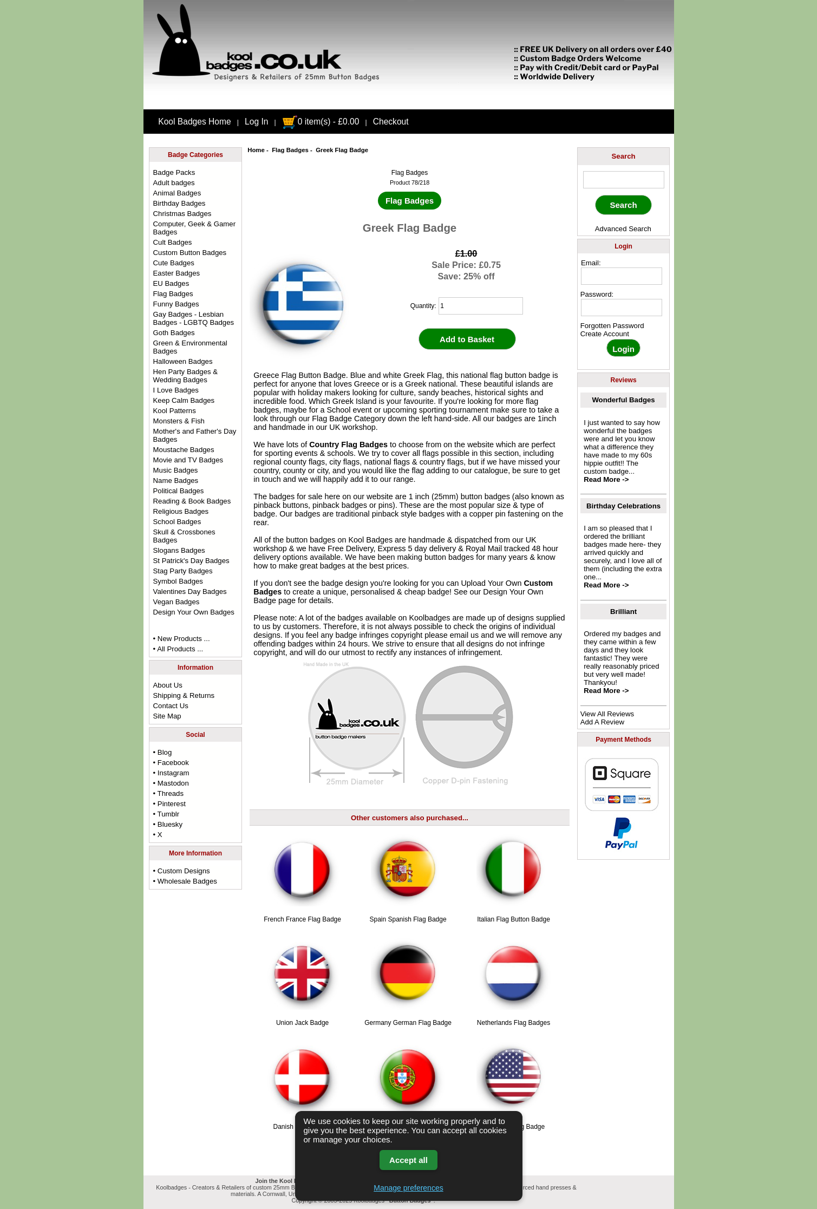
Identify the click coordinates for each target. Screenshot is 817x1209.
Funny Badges (176, 304)
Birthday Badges (179, 203)
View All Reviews (607, 714)
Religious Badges (181, 511)
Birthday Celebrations (623, 506)
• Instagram (171, 773)
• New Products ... (181, 639)
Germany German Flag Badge (408, 1023)
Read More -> (606, 479)
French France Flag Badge (302, 919)
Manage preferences (408, 1188)
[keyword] (623, 179)
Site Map (167, 716)
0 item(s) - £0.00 (321, 121)
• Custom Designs (181, 871)
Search (624, 156)
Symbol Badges (178, 581)
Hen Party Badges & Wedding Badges (185, 376)
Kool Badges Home (194, 121)
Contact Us (170, 706)
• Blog (162, 752)
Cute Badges (173, 263)
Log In (256, 121)
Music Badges (175, 470)
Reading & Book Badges (192, 501)
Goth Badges (174, 333)
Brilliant (623, 611)
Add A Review (602, 722)
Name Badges (176, 480)
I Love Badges (176, 390)
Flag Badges (290, 150)
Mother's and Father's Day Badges (195, 435)
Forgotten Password (612, 326)
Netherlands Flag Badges (513, 1023)
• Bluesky (167, 824)
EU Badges (171, 283)
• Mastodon (171, 783)
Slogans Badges (179, 550)
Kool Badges (371, 539)
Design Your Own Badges (193, 612)
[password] (621, 307)
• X (157, 835)
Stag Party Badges (183, 571)
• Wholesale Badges (185, 881)
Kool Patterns (174, 411)
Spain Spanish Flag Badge (407, 919)
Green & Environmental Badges (190, 347)
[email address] (621, 276)
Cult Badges (172, 242)
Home (256, 150)
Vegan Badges (176, 602)
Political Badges (178, 491)
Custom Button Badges (190, 253)
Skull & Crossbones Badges (184, 536)
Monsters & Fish (179, 421)
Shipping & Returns (184, 695)
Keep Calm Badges (184, 400)
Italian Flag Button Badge (513, 919)
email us (464, 635)
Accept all (408, 1160)
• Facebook (171, 763)
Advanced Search (623, 229)
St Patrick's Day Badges (191, 561)
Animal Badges (177, 193)
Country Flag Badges (348, 444)
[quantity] (481, 306)
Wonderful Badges (623, 400)
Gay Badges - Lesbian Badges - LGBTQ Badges (193, 318)
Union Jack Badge (302, 1023)
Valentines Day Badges (190, 591)
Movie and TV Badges (188, 460)
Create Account (604, 334)
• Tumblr (166, 814)
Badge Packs (174, 172)
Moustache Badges (183, 450)
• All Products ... (178, 649)
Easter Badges (176, 273)
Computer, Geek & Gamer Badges (194, 228)
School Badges (177, 522)
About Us (167, 685)
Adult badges (174, 183)
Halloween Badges (183, 361)
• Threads (168, 793)
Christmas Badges (182, 214)
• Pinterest (169, 804)
